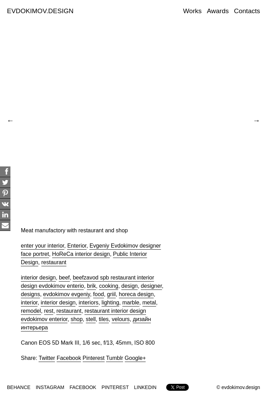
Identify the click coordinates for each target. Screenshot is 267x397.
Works (192, 11)
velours (121, 319)
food (98, 294)
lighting (110, 302)
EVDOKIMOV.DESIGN (40, 11)
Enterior (76, 246)
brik (91, 286)
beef (64, 278)
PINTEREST (115, 387)
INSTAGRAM (50, 387)
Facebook (69, 358)
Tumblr (114, 358)
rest (49, 311)
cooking (108, 286)
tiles (103, 319)
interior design (38, 278)
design (129, 286)
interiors (88, 302)
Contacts (247, 11)
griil (111, 294)
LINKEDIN (145, 387)
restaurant (53, 262)
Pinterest (94, 358)
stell (91, 319)
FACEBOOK (83, 387)
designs (30, 294)
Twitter (47, 358)
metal (149, 302)
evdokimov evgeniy (66, 294)
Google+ (135, 358)
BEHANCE (19, 387)
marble (130, 302)
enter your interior (42, 246)
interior (29, 302)
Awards (218, 11)
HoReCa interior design (81, 254)
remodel (31, 311)
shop (77, 319)
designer (151, 286)
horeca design (136, 294)
